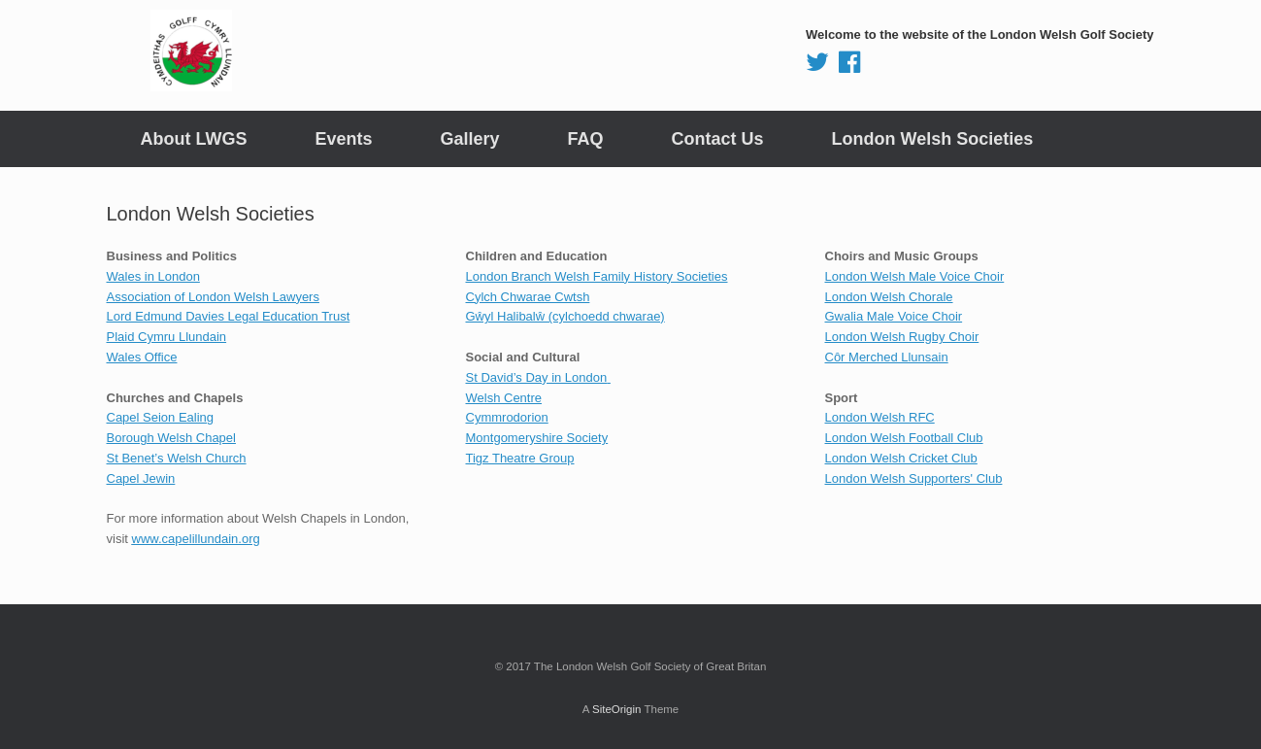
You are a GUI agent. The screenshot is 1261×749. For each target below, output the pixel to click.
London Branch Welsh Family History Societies (597, 276)
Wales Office (142, 357)
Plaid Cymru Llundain (167, 336)
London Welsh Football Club (904, 437)
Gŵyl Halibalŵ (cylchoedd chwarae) (565, 316)
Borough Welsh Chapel (171, 437)
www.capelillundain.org (196, 538)
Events (343, 139)
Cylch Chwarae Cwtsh (528, 296)
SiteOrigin (617, 709)
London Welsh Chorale (889, 296)
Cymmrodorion (507, 417)
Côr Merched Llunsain (886, 357)
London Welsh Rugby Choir (902, 336)
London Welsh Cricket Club (901, 458)
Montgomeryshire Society (537, 437)
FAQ (586, 139)
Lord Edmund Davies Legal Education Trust (228, 316)
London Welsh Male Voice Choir (915, 276)
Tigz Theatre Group (520, 458)
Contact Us (718, 139)
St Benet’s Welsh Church (177, 458)
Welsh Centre (504, 398)
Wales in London (153, 276)
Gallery (470, 139)
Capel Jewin (141, 478)
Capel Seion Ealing (161, 417)
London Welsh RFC (880, 417)
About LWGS (194, 139)
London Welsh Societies (933, 139)
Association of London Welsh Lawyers (213, 296)
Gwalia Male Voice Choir (894, 316)
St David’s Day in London (537, 377)
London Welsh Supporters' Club (914, 478)
